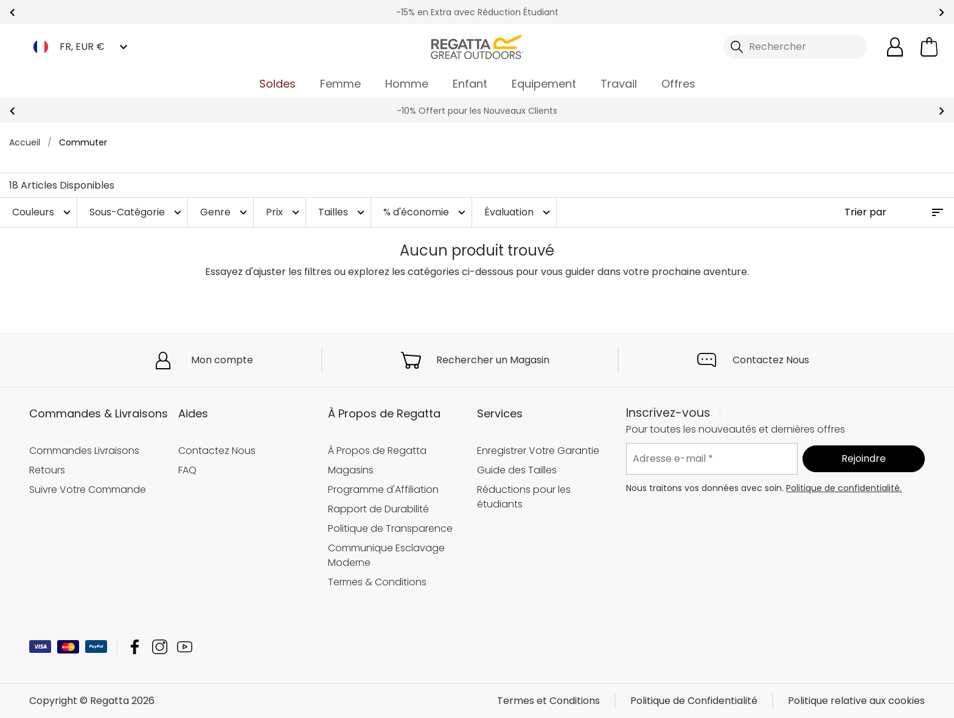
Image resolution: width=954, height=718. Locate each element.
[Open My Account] (895, 47)
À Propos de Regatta (377, 451)
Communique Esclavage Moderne (386, 555)
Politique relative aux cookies (856, 701)
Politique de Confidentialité (693, 701)
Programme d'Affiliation (383, 490)
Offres (678, 83)
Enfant (470, 83)
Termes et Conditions (548, 701)
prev (12, 12)
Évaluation (518, 212)
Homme (406, 83)
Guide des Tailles (517, 470)
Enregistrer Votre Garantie (538, 451)
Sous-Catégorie (136, 212)
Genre (225, 212)
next (941, 12)
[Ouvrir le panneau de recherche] (795, 47)
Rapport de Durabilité (378, 509)
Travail (619, 83)
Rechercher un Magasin (492, 360)
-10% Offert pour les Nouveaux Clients (477, 111)
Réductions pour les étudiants (524, 497)
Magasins (351, 470)
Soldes (277, 83)
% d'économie (425, 212)
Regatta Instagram (159, 646)
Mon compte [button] (222, 360)
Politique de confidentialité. (844, 488)
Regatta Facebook (134, 646)
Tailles (342, 212)
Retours (47, 470)
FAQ (187, 470)
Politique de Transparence (390, 528)
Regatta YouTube (184, 646)
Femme (340, 83)
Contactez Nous (771, 360)
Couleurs (43, 212)
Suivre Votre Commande (87, 490)
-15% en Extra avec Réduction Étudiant (477, 12)
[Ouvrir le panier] (929, 47)
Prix (284, 212)
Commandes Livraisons (84, 451)
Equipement (544, 83)
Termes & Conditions (377, 582)
